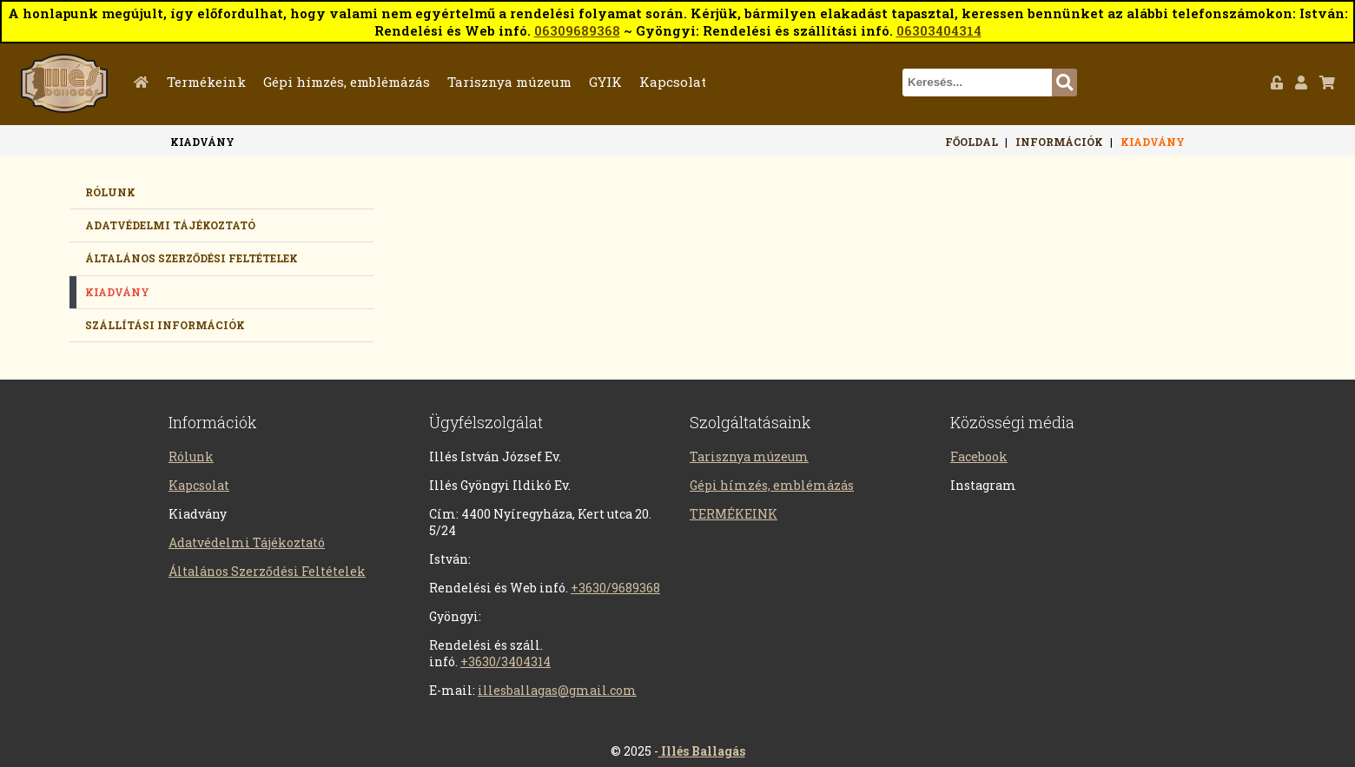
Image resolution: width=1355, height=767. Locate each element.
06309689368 (577, 30)
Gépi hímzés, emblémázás (346, 81)
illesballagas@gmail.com (557, 690)
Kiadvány (1152, 142)
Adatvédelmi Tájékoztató (247, 542)
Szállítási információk (165, 325)
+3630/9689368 (615, 587)
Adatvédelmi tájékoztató (170, 225)
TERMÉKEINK (733, 514)
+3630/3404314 (505, 661)
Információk (1059, 142)
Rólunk (110, 192)
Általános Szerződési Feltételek (191, 258)
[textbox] (977, 82)
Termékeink (206, 81)
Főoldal (145, 81)
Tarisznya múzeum (509, 81)
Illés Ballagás (701, 751)
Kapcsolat (672, 81)
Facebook (979, 456)
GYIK (605, 81)
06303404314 (939, 30)
